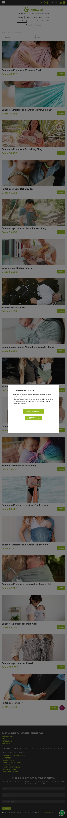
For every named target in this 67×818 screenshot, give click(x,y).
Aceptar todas (33, 418)
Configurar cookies (33, 411)
